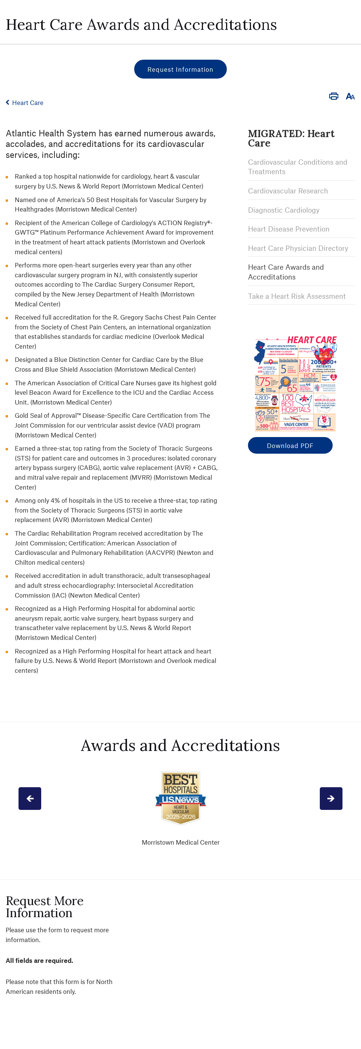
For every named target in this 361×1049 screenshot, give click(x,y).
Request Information (180, 69)
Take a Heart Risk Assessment (297, 296)
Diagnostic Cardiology (283, 209)
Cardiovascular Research (288, 190)
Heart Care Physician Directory (298, 248)
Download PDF (290, 445)
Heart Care (27, 102)
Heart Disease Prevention (289, 228)
